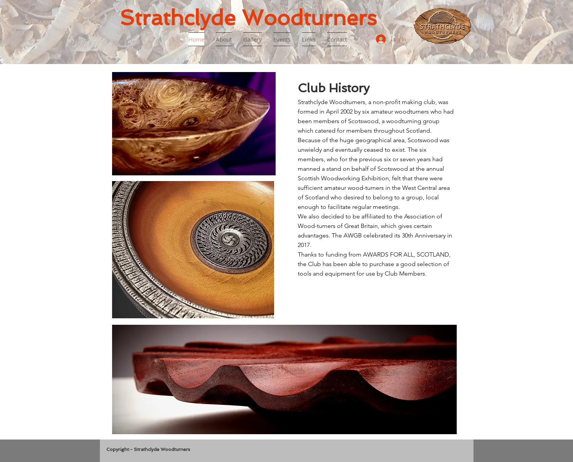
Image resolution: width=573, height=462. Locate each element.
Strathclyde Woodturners (248, 17)
